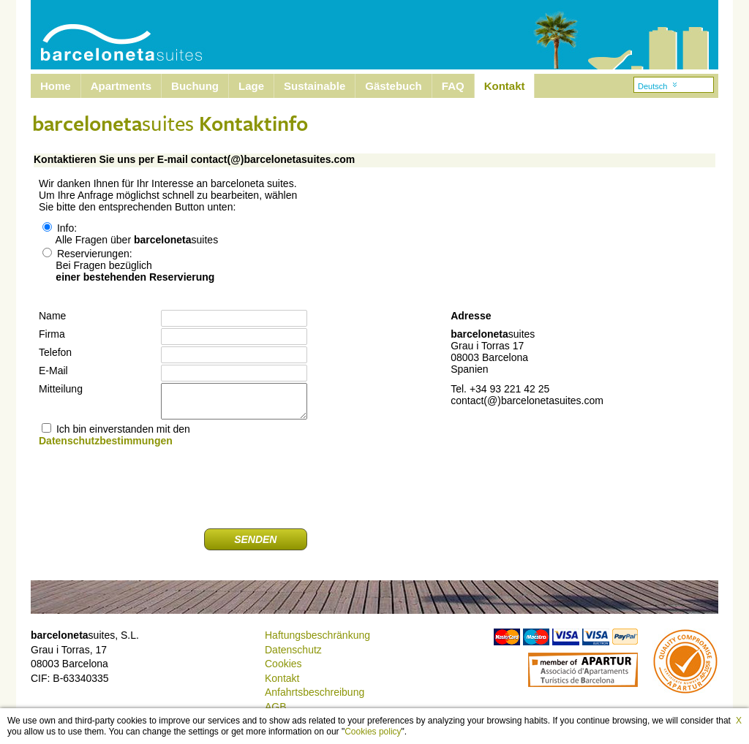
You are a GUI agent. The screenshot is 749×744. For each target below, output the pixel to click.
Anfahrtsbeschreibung (314, 692)
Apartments (121, 86)
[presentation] (196, 488)
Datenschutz (293, 650)
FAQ (453, 86)
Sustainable (314, 86)
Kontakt (504, 86)
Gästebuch (393, 86)
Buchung (195, 86)
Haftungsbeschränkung (317, 635)
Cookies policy (373, 731)
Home (55, 86)
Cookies (283, 663)
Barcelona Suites (112, 34)
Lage (251, 86)
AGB (276, 707)
